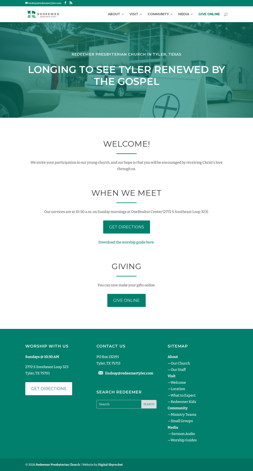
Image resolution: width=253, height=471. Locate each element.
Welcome (178, 382)
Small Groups (182, 421)
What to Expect (183, 395)
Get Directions (48, 388)
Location (178, 389)
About (114, 14)
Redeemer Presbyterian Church (58, 464)
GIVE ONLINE (209, 14)
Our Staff (178, 369)
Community (158, 14)
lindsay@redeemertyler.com (129, 373)
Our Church (180, 363)
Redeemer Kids (183, 402)
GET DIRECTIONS (126, 227)
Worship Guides (184, 440)
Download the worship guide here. (126, 242)
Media (183, 14)
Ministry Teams (183, 414)
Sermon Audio (183, 434)
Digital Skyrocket (110, 464)
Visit (133, 14)
